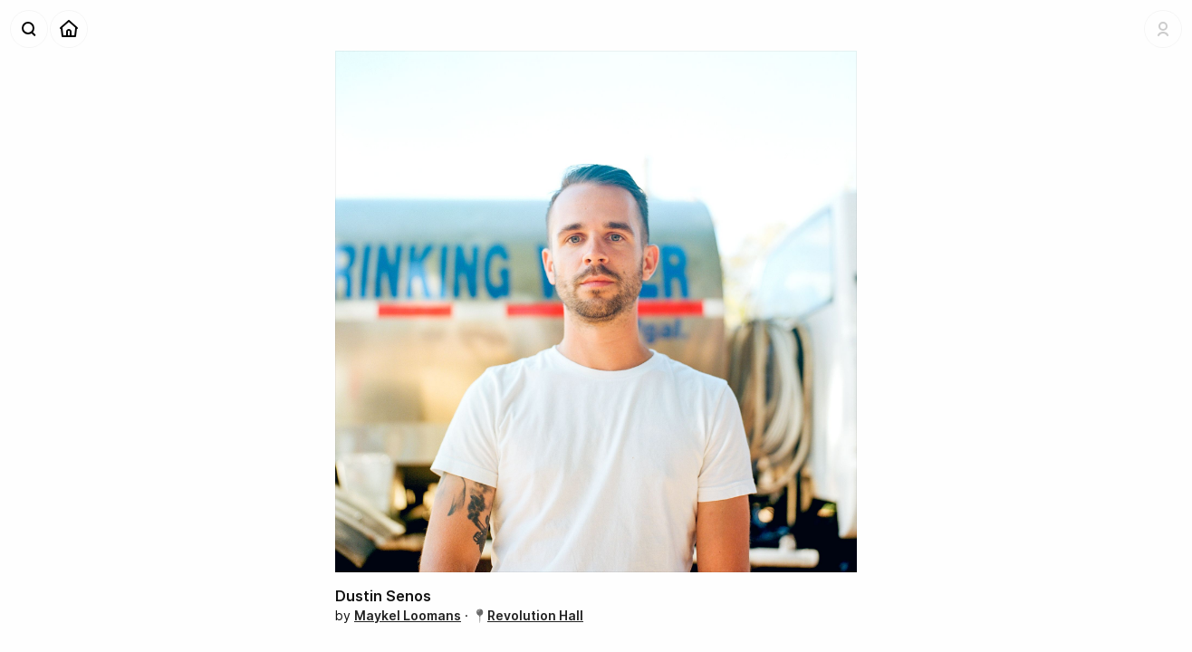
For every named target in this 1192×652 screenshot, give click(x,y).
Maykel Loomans (407, 615)
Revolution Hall (535, 615)
